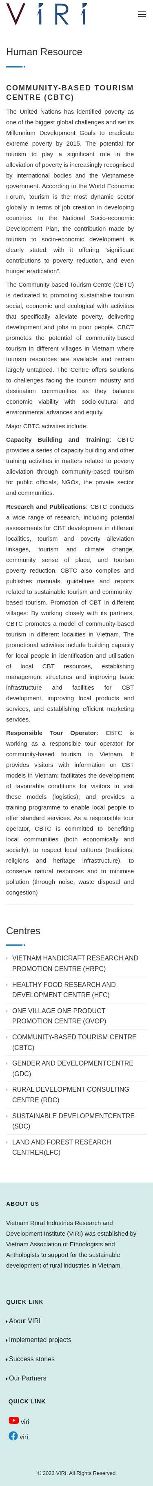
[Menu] (142, 14)
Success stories (32, 1359)
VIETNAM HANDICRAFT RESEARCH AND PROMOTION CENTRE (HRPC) (75, 963)
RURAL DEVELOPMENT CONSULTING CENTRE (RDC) (70, 1095)
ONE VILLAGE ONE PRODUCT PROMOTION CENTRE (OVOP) (59, 1016)
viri (19, 1422)
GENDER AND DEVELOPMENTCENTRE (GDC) (72, 1068)
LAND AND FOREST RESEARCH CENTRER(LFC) (61, 1147)
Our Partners (28, 1378)
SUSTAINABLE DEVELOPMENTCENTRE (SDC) (73, 1121)
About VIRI (24, 1320)
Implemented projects (40, 1339)
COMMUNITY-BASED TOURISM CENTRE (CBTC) (74, 1042)
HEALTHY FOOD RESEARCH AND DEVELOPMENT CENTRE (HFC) (64, 990)
